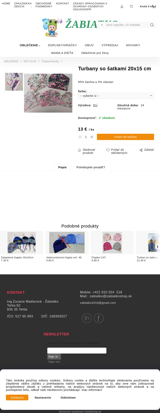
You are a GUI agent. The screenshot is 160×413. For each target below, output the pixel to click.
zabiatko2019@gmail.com (98, 302)
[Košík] (147, 6)
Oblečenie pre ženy (95, 53)
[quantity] (86, 137)
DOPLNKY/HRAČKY (62, 45)
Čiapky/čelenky (50, 61)
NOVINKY (133, 45)
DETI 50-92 (29, 61)
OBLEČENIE (29, 45)
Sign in (53, 356)
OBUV (89, 45)
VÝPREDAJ (110, 45)
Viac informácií (92, 389)
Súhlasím (17, 397)
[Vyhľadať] (101, 25)
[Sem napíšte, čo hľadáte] (131, 25)
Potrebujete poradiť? (90, 167)
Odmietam (68, 397)
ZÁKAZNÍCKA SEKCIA (23, 5)
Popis (62, 167)
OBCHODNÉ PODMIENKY (43, 5)
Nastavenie (43, 397)
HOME (6, 3)
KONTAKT (62, 3)
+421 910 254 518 (107, 292)
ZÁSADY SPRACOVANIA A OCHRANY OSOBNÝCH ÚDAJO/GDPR (90, 6)
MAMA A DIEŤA (62, 53)
